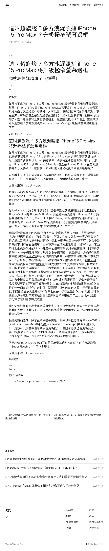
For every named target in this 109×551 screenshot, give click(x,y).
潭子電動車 (24, 295)
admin (16, 41)
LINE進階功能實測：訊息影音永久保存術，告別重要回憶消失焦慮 (46, 476)
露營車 (65, 283)
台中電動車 (53, 240)
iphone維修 (41, 248)
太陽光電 (31, 256)
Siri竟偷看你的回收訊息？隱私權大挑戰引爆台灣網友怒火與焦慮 (45, 459)
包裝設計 (70, 291)
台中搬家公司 (84, 268)
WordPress (94, 544)
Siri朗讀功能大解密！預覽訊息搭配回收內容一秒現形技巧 (41, 467)
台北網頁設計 (89, 295)
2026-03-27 (98, 459)
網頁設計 (14, 233)
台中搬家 (20, 280)
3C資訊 (27, 41)
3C (7, 5)
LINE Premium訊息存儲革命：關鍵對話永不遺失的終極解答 (42, 485)
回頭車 (40, 264)
